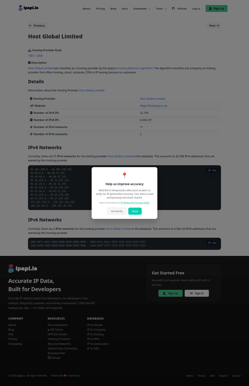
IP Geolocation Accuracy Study (135, 202)
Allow (135, 211)
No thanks (117, 211)
